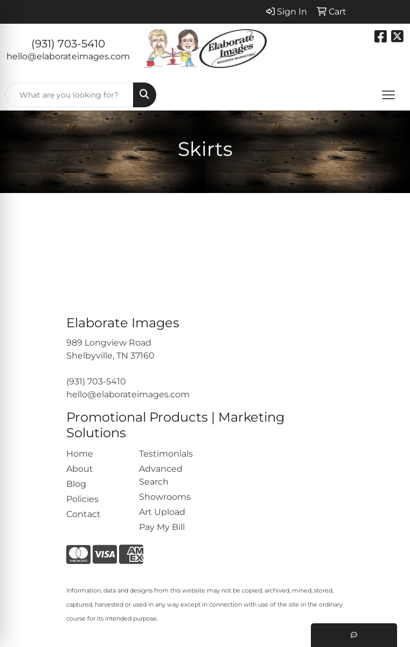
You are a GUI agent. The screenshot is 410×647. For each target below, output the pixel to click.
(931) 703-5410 (68, 43)
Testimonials (166, 454)
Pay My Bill (162, 527)
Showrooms (165, 497)
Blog (76, 484)
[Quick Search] (69, 94)
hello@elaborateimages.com (68, 56)
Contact (83, 514)
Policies (82, 499)
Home (79, 454)
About (79, 469)
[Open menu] (388, 95)
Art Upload (162, 512)
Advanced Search (161, 475)
